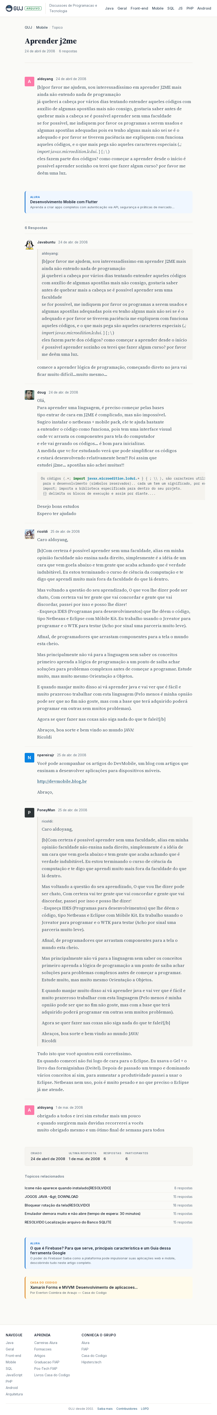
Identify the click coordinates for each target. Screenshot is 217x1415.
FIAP (85, 1349)
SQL (170, 8)
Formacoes (43, 1349)
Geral (122, 8)
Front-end (13, 1356)
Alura (85, 1343)
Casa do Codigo (94, 1356)
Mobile (158, 8)
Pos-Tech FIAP (45, 1369)
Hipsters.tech (91, 1362)
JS (180, 8)
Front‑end (139, 8)
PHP (190, 8)
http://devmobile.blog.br (62, 781)
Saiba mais (105, 1408)
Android (204, 8)
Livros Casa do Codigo (52, 1375)
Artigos (39, 1356)
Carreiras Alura (45, 1343)
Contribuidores (126, 1408)
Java (109, 8)
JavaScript (14, 1375)
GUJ (28, 27)
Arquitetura (14, 1394)
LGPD (145, 1408)
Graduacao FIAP (46, 1362)
